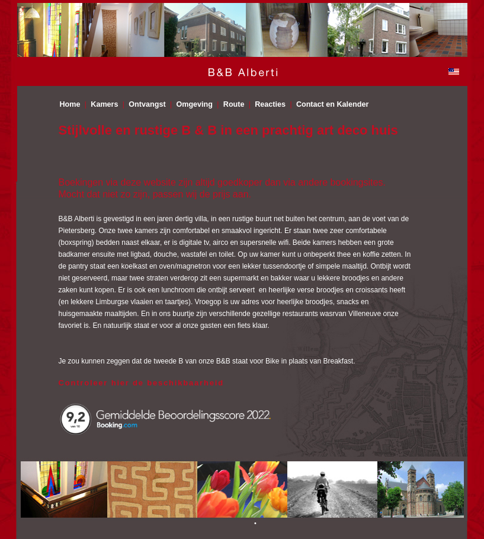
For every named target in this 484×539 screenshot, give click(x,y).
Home (70, 104)
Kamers (104, 104)
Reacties (270, 104)
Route (234, 104)
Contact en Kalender (332, 104)
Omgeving (194, 104)
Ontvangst (147, 104)
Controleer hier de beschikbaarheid (141, 382)
